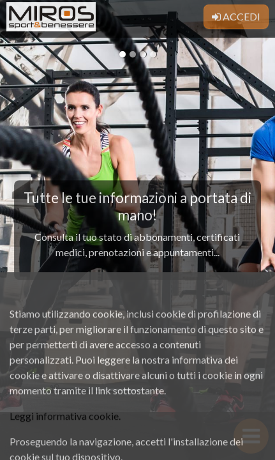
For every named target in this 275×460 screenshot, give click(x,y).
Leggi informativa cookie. (65, 431)
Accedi (236, 14)
